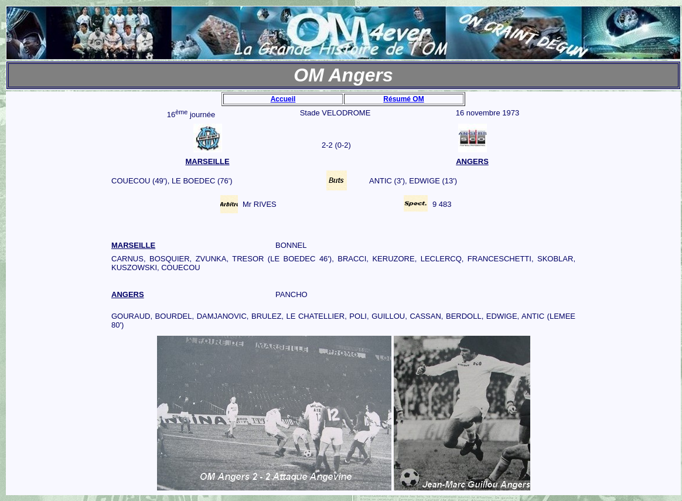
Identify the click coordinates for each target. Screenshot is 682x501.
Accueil (283, 99)
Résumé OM (403, 99)
